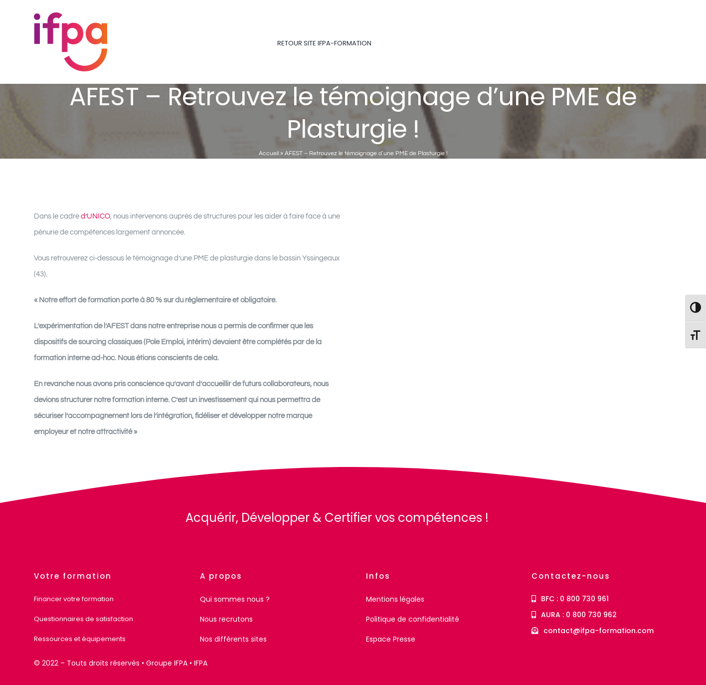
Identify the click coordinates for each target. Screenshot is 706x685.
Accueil (269, 153)
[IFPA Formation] (62, 512)
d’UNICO (95, 216)
